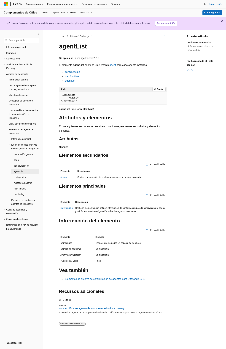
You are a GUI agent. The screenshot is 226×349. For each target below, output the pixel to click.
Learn (62, 36)
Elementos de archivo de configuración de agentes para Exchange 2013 (105, 279)
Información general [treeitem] (16, 47)
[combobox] (21, 40)
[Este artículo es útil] (188, 70)
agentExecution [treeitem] (21, 166)
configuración (72, 72)
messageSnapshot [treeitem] (23, 183)
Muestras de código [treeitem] (18, 95)
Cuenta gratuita (212, 12)
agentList (70, 80)
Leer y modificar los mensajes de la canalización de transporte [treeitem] (23, 114)
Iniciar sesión (215, 4)
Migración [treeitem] (11, 53)
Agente (63, 177)
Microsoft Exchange (80, 36)
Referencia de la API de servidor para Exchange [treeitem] (22, 227)
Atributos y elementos (199, 42)
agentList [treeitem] (19, 171)
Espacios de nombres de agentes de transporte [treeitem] (23, 202)
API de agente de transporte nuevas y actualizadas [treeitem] (22, 87)
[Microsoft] (6, 4)
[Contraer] (38, 34)
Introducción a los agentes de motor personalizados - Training (91, 308)
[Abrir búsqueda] (205, 4)
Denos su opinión (166, 23)
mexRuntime (72, 76)
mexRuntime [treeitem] (20, 188)
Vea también (194, 50)
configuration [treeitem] (20, 177)
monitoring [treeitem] (19, 194)
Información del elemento (200, 46)
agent (113, 65)
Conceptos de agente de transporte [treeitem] (21, 102)
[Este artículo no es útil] (192, 70)
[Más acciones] (164, 36)
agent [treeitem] (16, 160)
